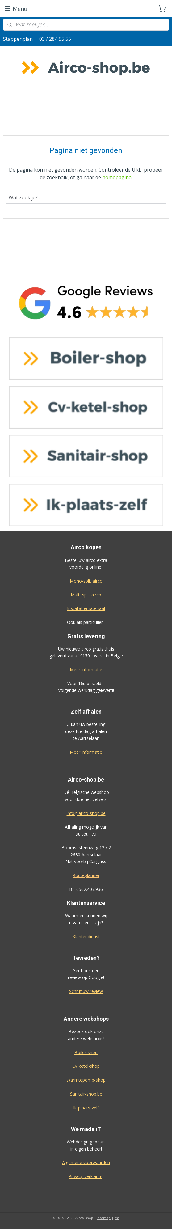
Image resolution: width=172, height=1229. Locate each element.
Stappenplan (18, 39)
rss (117, 1217)
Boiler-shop (86, 1052)
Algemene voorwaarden (86, 1162)
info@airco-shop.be (86, 813)
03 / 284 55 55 (55, 39)
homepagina (117, 177)
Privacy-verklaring (86, 1176)
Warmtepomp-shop (86, 1080)
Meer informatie (86, 669)
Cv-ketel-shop (86, 1066)
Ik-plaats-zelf (86, 1108)
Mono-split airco (86, 581)
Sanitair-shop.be (86, 1094)
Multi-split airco (86, 595)
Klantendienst (86, 936)
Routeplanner (86, 875)
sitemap (104, 1217)
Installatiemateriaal (86, 608)
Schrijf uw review (86, 991)
